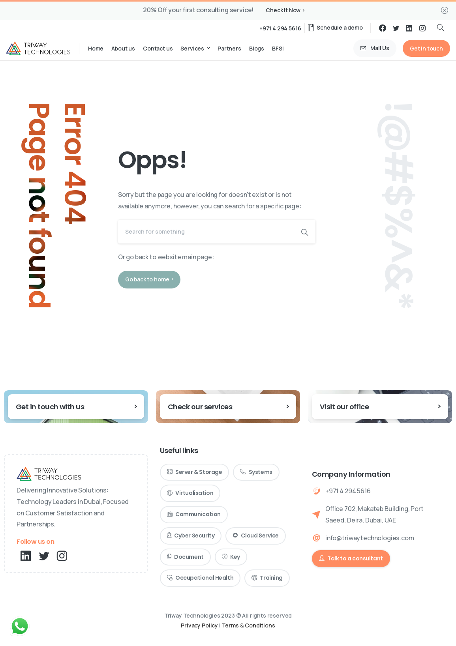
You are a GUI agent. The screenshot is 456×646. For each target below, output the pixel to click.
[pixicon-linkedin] (26, 556)
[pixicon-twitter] (44, 556)
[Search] (206, 231)
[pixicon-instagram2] (62, 556)
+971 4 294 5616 (280, 28)
